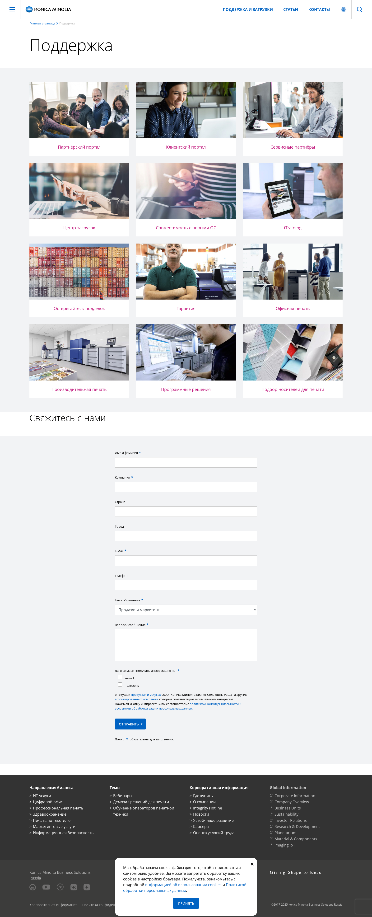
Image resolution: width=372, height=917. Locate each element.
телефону (128, 685)
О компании (204, 801)
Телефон (121, 576)
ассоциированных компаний (136, 699)
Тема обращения (129, 600)
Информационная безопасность (63, 832)
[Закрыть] (252, 863)
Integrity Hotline (207, 808)
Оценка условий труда (213, 832)
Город (119, 526)
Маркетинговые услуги (54, 826)
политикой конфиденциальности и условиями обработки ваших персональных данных (178, 706)
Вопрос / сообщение (132, 625)
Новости (201, 814)
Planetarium (285, 832)
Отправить (129, 724)
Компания (124, 477)
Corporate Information (294, 795)
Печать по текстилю (51, 820)
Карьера (201, 826)
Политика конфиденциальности (108, 905)
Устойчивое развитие (213, 820)
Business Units (287, 808)
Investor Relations (290, 820)
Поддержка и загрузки (248, 9)
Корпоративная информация (53, 905)
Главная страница (42, 23)
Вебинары (122, 795)
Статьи (290, 9)
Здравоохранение (49, 814)
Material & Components (295, 839)
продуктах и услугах (146, 694)
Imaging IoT (284, 845)
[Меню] (12, 9)
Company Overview (291, 801)
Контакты (319, 9)
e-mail (126, 677)
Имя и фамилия (128, 453)
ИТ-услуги (42, 795)
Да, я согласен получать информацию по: (147, 670)
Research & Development (297, 826)
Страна (120, 502)
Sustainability (286, 814)
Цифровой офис (48, 801)
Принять (186, 903)
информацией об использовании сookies (183, 884)
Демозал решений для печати (141, 801)
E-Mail (121, 551)
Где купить (203, 795)
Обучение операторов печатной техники (143, 811)
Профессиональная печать (58, 808)
